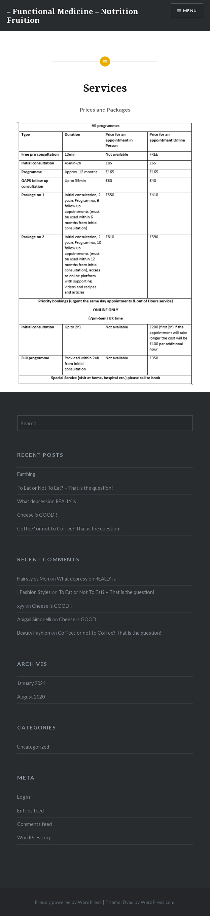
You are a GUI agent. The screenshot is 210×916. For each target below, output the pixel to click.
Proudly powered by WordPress (68, 902)
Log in (23, 797)
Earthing (26, 474)
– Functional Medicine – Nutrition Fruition (72, 15)
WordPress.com (157, 902)
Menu (190, 10)
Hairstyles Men (33, 579)
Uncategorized (33, 747)
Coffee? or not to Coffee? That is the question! (69, 528)
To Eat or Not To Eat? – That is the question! (65, 488)
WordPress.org (34, 837)
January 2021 (31, 683)
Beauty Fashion (33, 633)
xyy (20, 606)
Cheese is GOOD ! (37, 515)
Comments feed (34, 824)
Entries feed (30, 810)
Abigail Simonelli (34, 619)
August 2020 (31, 697)
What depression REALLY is (46, 501)
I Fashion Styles (34, 592)
